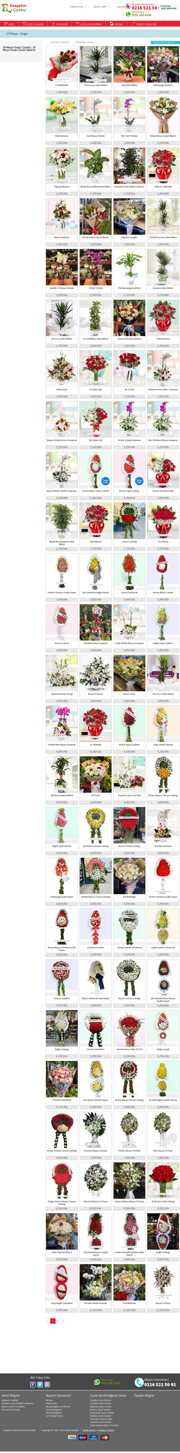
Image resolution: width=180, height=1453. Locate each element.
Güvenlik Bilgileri (54, 1409)
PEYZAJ (116, 24)
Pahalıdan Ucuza (83, 42)
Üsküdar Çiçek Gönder (101, 1422)
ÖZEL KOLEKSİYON (88, 24)
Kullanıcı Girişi (76, 6)
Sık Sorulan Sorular (11, 1409)
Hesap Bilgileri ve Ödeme (58, 1406)
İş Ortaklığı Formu (54, 1416)
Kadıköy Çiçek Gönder (100, 1416)
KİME (9, 24)
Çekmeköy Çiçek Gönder (102, 1412)
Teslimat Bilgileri (54, 1412)
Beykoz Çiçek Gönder (100, 1409)
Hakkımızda (51, 1403)
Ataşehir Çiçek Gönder (101, 1403)
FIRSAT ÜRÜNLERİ (143, 24)
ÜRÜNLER (59, 24)
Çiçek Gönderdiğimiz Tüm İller (104, 1425)
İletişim (49, 1400)
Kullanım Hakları (106, 1430)
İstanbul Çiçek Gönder (100, 1400)
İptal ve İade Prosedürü (13, 1406)
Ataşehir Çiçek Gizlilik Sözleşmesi (18, 1403)
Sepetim (121, 6)
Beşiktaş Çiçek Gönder (101, 1406)
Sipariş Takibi (100, 6)
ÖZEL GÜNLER (33, 24)
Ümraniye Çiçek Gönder (101, 1419)
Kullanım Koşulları (10, 1400)
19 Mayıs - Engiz (17, 33)
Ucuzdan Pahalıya (58, 42)
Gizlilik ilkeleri (89, 1430)
